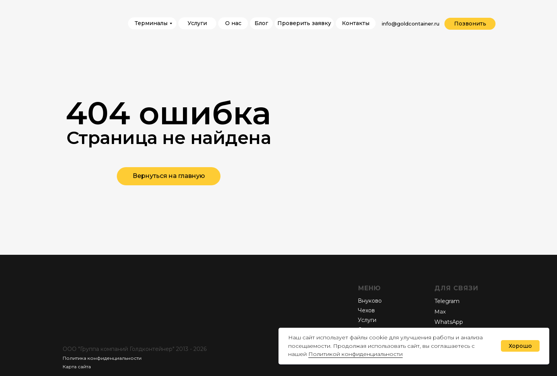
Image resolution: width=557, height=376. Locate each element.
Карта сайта (77, 366)
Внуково (370, 300)
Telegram (447, 301)
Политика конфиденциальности (102, 358)
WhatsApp (448, 321)
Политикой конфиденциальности (355, 354)
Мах (440, 311)
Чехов (366, 310)
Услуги (367, 320)
